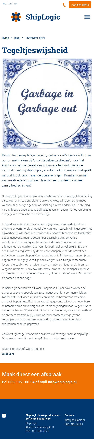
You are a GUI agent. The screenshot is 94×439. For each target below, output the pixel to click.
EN (15, 3)
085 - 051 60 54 (21, 381)
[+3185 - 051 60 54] (65, 5)
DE (10, 3)
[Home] (35, 17)
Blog (17, 37)
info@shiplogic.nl (62, 381)
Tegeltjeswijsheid (35, 37)
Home (5, 37)
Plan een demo (80, 5)
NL (4, 3)
